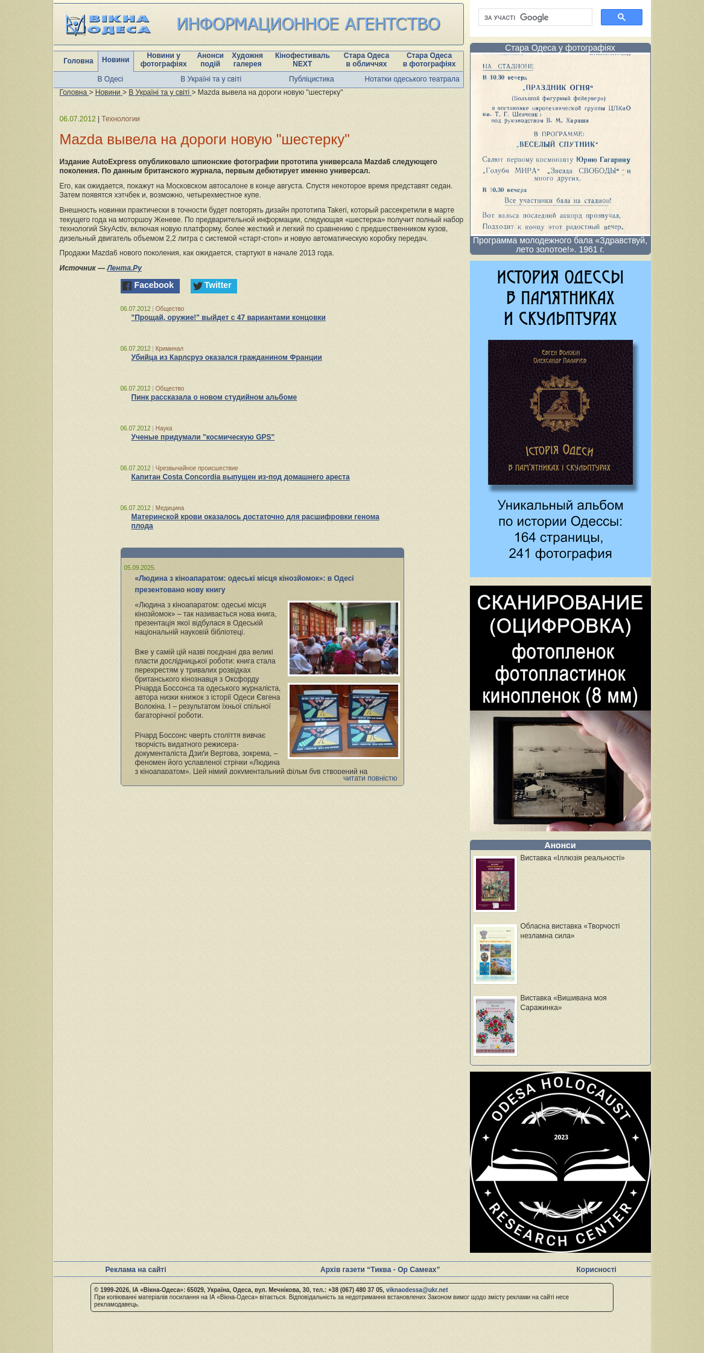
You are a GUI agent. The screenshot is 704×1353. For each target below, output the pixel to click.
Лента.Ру (124, 268)
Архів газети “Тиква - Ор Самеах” (380, 1269)
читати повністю (370, 778)
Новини (115, 60)
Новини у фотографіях (164, 59)
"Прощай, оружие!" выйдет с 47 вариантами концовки (229, 317)
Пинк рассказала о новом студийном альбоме (214, 397)
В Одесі (111, 79)
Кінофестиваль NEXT (302, 59)
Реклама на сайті (136, 1269)
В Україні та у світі (210, 79)
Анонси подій (210, 59)
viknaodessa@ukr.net (417, 1290)
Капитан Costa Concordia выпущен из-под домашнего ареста (241, 477)
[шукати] (534, 17)
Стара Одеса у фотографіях (560, 48)
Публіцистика (311, 79)
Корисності (597, 1269)
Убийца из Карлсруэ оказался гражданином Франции (227, 357)
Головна (78, 61)
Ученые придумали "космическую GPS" (203, 437)
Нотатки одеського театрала (412, 79)
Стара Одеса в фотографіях (429, 59)
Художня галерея (247, 59)
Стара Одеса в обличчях (366, 59)
